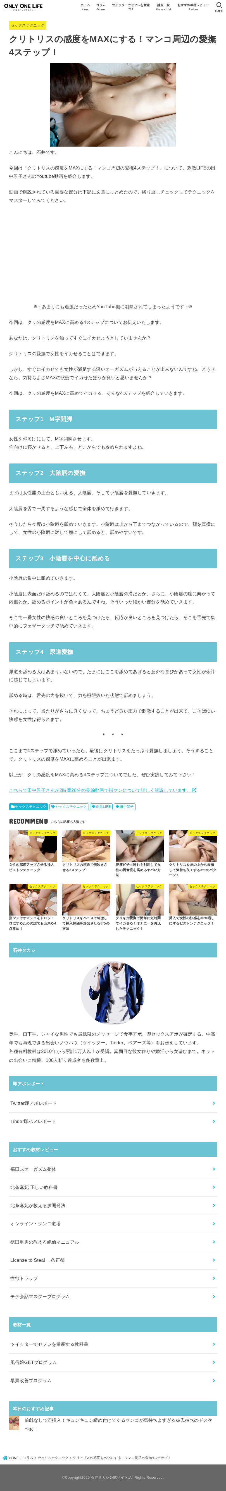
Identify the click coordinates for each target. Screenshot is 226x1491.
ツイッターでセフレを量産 (131, 7)
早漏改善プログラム (31, 1380)
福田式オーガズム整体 (33, 1169)
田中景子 (127, 807)
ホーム (85, 7)
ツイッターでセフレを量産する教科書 (49, 1344)
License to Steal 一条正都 (37, 1260)
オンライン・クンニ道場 (35, 1223)
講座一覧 (163, 7)
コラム (101, 7)
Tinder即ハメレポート (33, 1121)
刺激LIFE (103, 807)
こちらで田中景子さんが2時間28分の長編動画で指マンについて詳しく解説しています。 (100, 790)
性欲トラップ (24, 1278)
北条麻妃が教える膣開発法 (37, 1205)
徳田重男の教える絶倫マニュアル (44, 1241)
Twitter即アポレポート (33, 1103)
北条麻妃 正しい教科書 (34, 1187)
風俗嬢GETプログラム (33, 1362)
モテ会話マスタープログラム (40, 1296)
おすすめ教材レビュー (193, 7)
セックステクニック (28, 25)
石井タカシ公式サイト (109, 1477)
